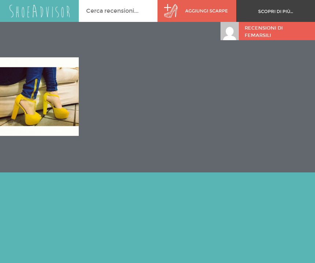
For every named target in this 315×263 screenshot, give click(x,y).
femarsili (258, 35)
